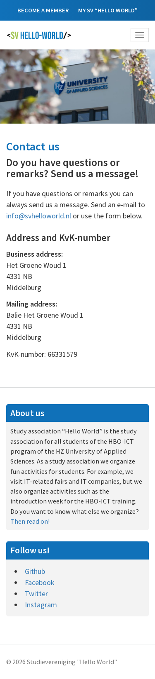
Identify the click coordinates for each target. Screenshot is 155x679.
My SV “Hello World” (108, 10)
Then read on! (30, 521)
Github (35, 571)
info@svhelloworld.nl (38, 215)
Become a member (43, 10)
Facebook (40, 582)
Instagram (41, 604)
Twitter (36, 593)
